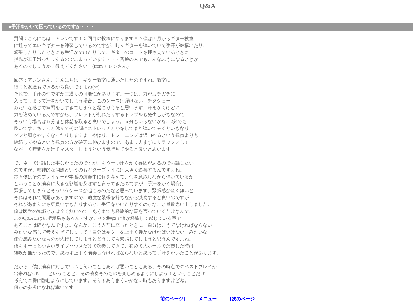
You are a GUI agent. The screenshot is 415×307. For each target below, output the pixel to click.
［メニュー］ (207, 298)
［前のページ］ (172, 298)
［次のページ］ (243, 298)
